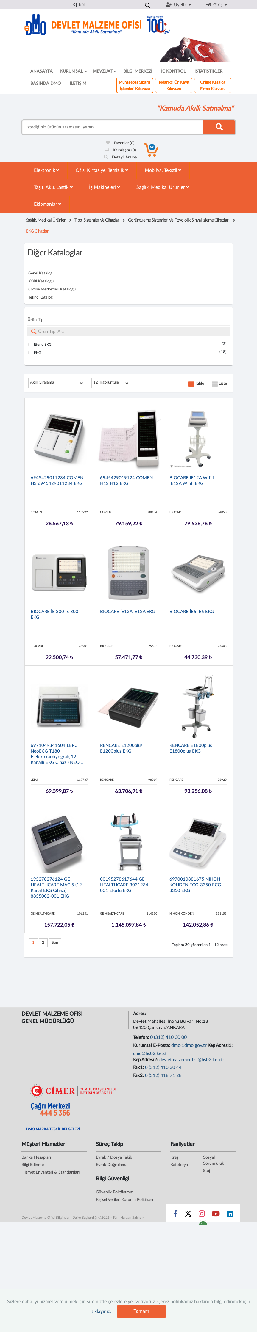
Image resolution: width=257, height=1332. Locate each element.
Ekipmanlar (47, 204)
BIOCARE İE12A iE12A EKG (127, 612)
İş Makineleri (104, 187)
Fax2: (139, 1075)
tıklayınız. (101, 1311)
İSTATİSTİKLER (208, 71)
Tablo (196, 384)
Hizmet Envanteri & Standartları (50, 1172)
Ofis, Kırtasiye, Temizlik (102, 170)
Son (55, 943)
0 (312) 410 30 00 (168, 1037)
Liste (219, 384)
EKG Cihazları (37, 231)
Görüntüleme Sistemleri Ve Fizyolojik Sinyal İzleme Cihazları (178, 220)
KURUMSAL (73, 71)
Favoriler (120, 143)
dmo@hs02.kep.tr (150, 1053)
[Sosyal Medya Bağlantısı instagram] (202, 1215)
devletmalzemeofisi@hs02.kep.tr (191, 1060)
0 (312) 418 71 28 (163, 1075)
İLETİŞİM (78, 83)
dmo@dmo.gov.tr (189, 1045)
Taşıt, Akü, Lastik (53, 187)
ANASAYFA (41, 71)
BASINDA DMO (45, 83)
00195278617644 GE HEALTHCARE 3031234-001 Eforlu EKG (125, 885)
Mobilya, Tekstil (163, 170)
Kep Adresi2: (146, 1060)
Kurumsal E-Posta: (152, 1045)
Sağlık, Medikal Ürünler (162, 187)
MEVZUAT (104, 71)
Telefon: (141, 1037)
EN (82, 4)
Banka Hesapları (36, 1157)
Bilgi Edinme (32, 1165)
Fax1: (139, 1067)
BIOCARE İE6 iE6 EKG (191, 612)
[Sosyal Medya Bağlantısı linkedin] (230, 1215)
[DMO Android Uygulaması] (203, 1224)
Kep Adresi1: (221, 1045)
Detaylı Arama (120, 157)
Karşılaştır (120, 150)
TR (72, 4)
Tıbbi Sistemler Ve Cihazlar (96, 220)
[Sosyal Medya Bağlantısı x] (189, 1215)
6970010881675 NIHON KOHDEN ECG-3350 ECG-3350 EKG (196, 885)
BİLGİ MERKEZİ (137, 71)
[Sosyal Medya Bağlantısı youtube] (216, 1215)
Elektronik (46, 170)
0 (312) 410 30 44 (163, 1067)
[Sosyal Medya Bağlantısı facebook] (175, 1215)
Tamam (141, 1311)
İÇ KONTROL (173, 71)
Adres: (140, 1013)
